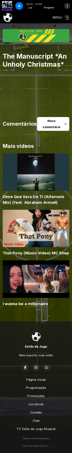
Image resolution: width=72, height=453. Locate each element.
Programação (36, 388)
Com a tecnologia (36, 446)
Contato (36, 412)
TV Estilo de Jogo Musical (36, 429)
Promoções (36, 396)
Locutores (36, 404)
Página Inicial (36, 380)
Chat (36, 421)
